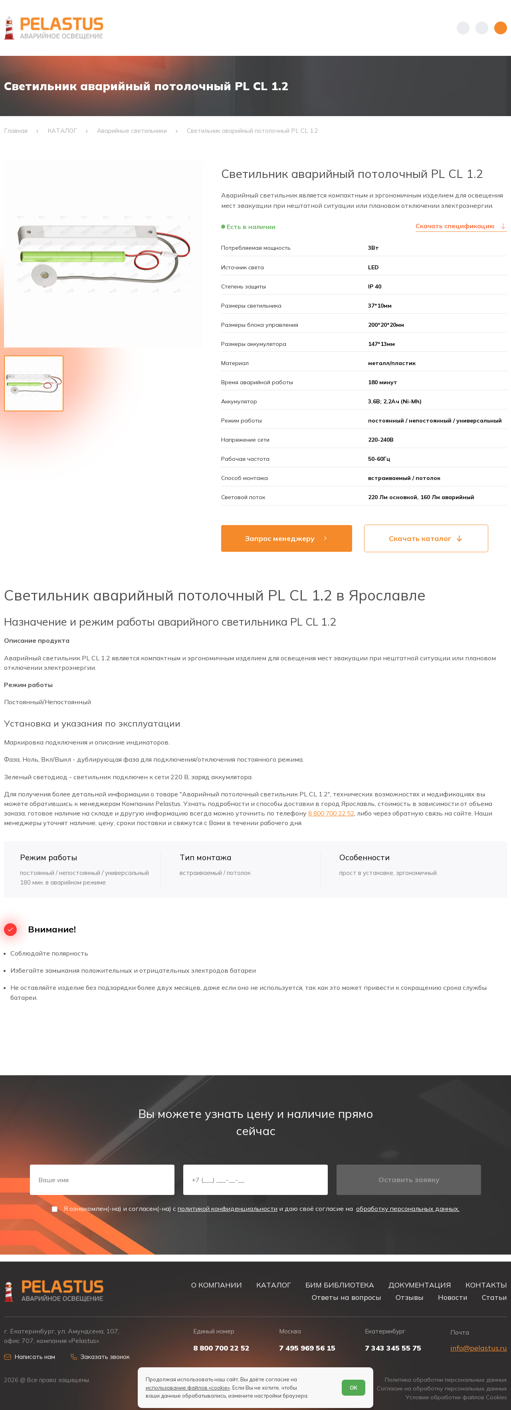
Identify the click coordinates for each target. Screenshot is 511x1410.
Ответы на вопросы (346, 1297)
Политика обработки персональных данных (444, 1379)
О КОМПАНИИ (216, 1285)
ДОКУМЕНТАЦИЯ (419, 1285)
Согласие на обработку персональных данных (440, 1388)
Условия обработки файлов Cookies (455, 1397)
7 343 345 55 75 (393, 1347)
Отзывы (410, 1297)
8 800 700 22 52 (333, 817)
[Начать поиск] (481, 28)
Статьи (494, 1297)
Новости (452, 1297)
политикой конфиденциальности (225, 1214)
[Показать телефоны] (463, 28)
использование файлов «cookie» (188, 1387)
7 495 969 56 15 (307, 1347)
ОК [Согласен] (353, 1387)
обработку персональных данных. (411, 1214)
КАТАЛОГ (273, 1285)
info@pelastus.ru (478, 1347)
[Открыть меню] (500, 28)
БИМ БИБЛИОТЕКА (339, 1285)
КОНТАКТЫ (486, 1285)
